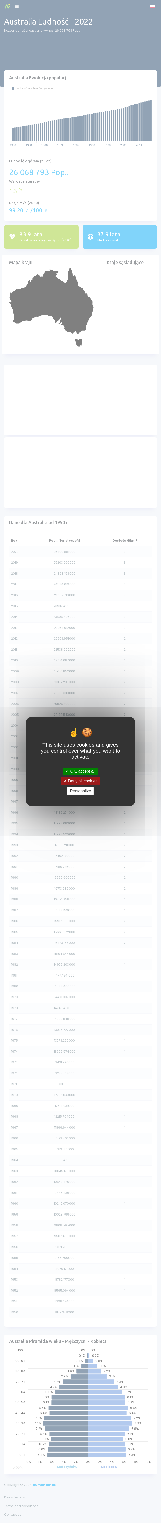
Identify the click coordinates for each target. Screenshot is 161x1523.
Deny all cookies (81, 781)
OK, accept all (80, 771)
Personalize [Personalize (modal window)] (80, 791)
